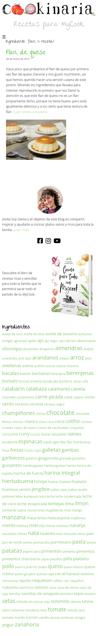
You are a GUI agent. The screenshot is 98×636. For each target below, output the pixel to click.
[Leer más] (22, 229)
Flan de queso (25, 53)
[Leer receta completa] (30, 111)
